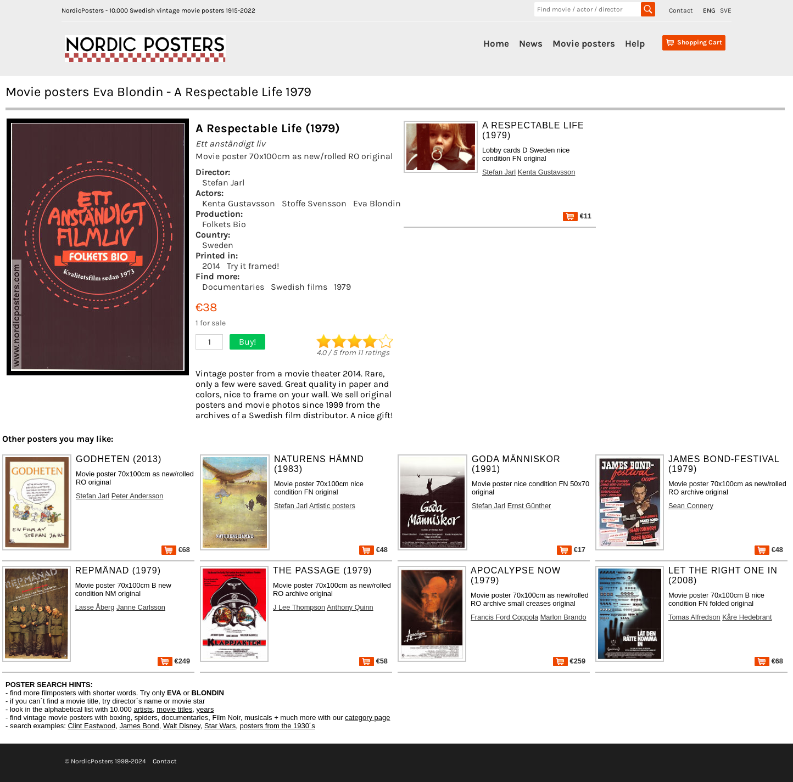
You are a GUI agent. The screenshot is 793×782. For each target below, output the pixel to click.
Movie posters (583, 43)
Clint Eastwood (91, 726)
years (205, 709)
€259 (569, 661)
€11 (577, 216)
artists (143, 709)
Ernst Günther (529, 506)
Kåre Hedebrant (747, 617)
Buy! (247, 341)
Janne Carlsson (140, 607)
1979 (342, 287)
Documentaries (233, 287)
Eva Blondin (377, 203)
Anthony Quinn (350, 607)
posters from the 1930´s (277, 726)
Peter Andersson (137, 496)
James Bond (139, 726)
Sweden (217, 245)
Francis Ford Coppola (504, 617)
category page (367, 717)
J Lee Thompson (299, 607)
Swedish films (299, 287)
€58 (373, 661)
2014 (211, 266)
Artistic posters (332, 506)
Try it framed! (253, 266)
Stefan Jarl (223, 182)
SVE (725, 10)
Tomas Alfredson (694, 617)
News (531, 43)
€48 (373, 549)
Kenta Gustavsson (238, 203)
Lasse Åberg (95, 607)
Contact (681, 10)
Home (496, 43)
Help (635, 43)
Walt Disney (181, 726)
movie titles (174, 709)
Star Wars (220, 726)
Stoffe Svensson (314, 203)
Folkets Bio (224, 224)
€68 (175, 549)
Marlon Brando (563, 617)
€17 (571, 549)
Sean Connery (690, 506)
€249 (174, 661)
